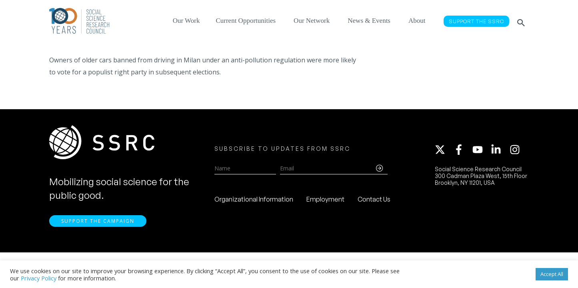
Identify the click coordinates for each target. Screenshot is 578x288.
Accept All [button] (551, 274)
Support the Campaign (97, 223)
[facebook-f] (462, 151)
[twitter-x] (443, 151)
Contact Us (374, 200)
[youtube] (481, 151)
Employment (325, 200)
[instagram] (516, 151)
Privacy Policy (38, 278)
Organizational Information (253, 200)
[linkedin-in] (499, 151)
